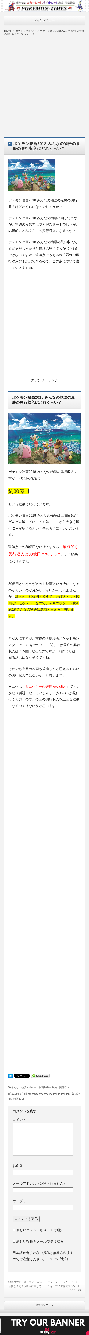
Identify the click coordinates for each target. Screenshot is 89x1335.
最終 (54, 1087)
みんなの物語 (18, 1087)
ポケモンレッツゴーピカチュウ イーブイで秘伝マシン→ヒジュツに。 (64, 1286)
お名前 (18, 1166)
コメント (19, 1119)
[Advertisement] (44, 83)
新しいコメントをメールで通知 (39, 1230)
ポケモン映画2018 (39, 1087)
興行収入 (64, 1087)
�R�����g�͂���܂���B (50, 1093)
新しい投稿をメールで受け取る (39, 1241)
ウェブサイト (23, 1201)
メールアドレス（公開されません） (40, 1183)
